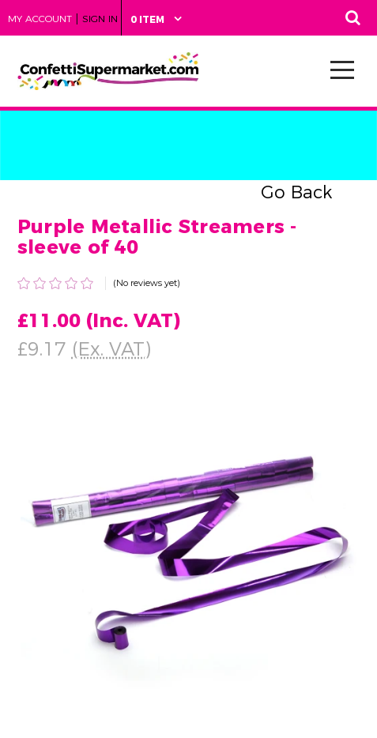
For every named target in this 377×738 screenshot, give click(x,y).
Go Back (296, 192)
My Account (40, 18)
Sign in (100, 18)
